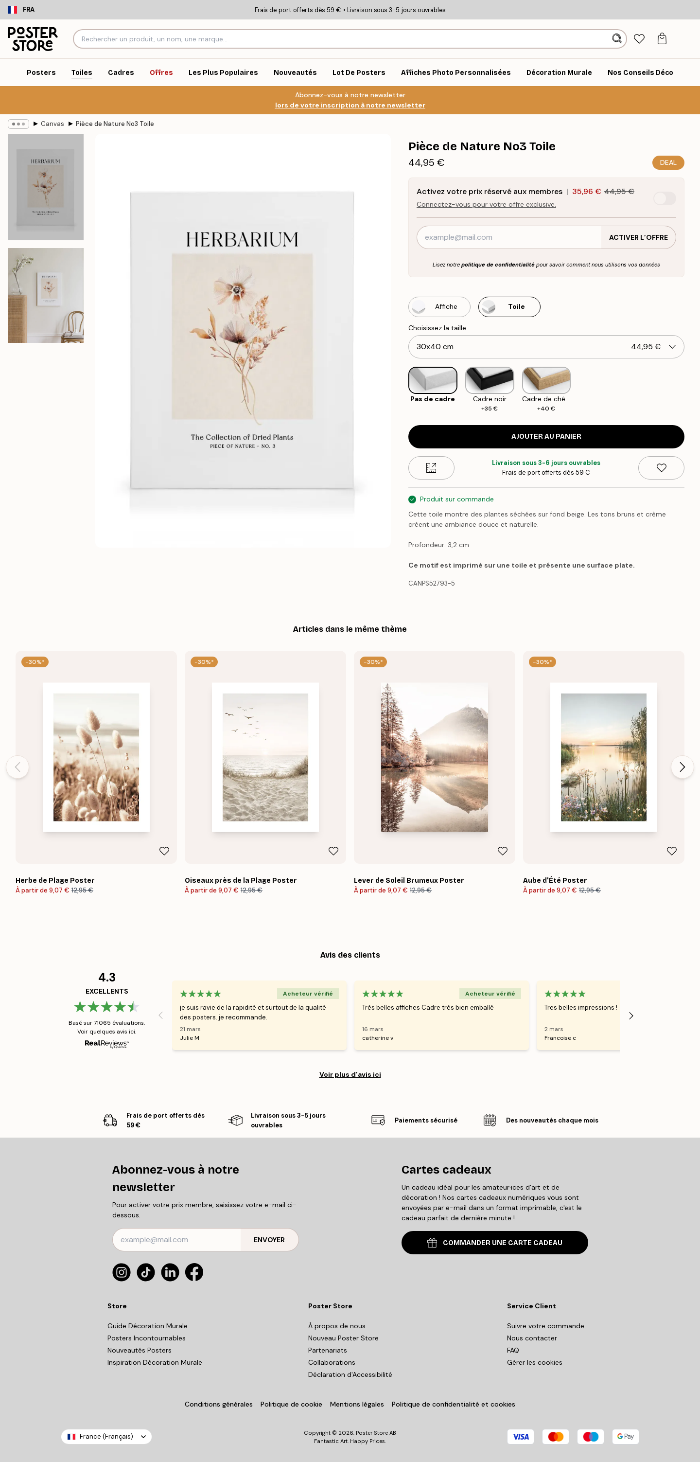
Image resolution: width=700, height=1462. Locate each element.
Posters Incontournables (146, 1338)
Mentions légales (357, 1404)
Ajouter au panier (546, 436)
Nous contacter (532, 1338)
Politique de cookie (291, 1404)
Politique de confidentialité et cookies (453, 1404)
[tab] (639, 39)
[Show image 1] (46, 187)
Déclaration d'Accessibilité (350, 1374)
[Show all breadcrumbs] (18, 124)
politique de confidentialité (498, 264)
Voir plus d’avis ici (350, 1074)
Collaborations (331, 1362)
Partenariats (327, 1350)
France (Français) (106, 1436)
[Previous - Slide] (17, 767)
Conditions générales (219, 1404)
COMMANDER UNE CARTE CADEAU (494, 1243)
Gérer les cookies (534, 1362)
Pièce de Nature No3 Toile (115, 124)
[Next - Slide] (682, 767)
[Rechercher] (618, 39)
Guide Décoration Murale (147, 1325)
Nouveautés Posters (139, 1350)
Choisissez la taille (437, 327)
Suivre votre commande (545, 1325)
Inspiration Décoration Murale (154, 1362)
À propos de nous (337, 1325)
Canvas (52, 124)
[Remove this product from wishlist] (661, 468)
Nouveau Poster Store (343, 1338)
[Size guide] (431, 468)
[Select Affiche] (439, 307)
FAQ (513, 1350)
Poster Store (372, 1432)
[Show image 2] (46, 295)
